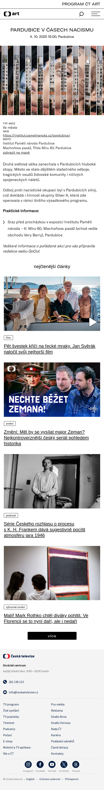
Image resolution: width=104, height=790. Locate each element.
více (52, 635)
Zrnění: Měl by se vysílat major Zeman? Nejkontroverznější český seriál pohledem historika (46, 437)
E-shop (7, 741)
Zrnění (9, 423)
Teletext (8, 723)
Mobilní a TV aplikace (17, 747)
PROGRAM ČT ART (81, 4)
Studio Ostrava (60, 723)
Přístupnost (71, 779)
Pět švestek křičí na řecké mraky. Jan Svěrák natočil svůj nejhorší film (49, 348)
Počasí (7, 735)
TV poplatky (11, 717)
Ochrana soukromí (49, 779)
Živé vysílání (11, 710)
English (30, 779)
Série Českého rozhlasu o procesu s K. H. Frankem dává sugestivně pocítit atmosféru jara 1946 (44, 529)
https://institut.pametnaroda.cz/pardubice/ (36, 135)
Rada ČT (56, 729)
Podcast (11, 515)
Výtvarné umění (15, 607)
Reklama (57, 710)
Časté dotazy (59, 747)
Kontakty (57, 753)
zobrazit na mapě (16, 152)
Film (8, 337)
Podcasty (9, 729)
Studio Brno (59, 717)
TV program (11, 704)
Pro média (57, 704)
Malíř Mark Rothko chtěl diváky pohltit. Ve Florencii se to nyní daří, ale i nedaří (46, 618)
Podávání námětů (62, 741)
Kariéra (56, 735)
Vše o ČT (8, 753)
